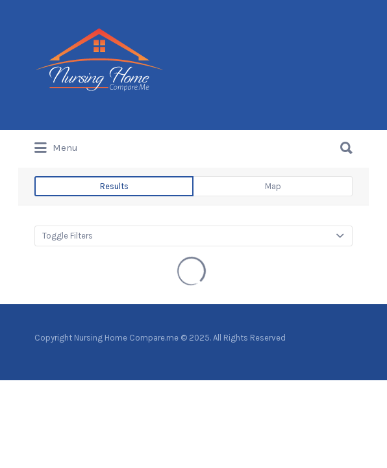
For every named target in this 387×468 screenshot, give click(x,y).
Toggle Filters (67, 235)
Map (273, 186)
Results (114, 186)
